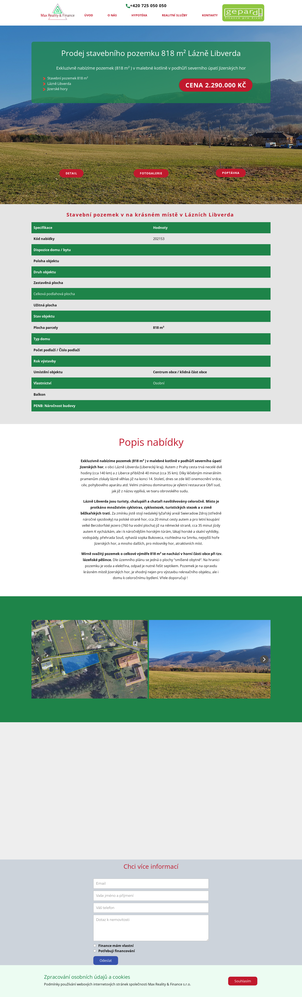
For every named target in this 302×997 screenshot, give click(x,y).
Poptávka (231, 173)
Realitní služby (174, 15)
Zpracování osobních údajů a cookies (87, 976)
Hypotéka (139, 15)
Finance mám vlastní (116, 945)
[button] (38, 659)
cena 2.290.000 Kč (215, 85)
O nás (112, 15)
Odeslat (106, 960)
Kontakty (210, 15)
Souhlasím (242, 981)
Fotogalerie (151, 173)
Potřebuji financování (116, 951)
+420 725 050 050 (146, 6)
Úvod (88, 15)
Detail (71, 173)
